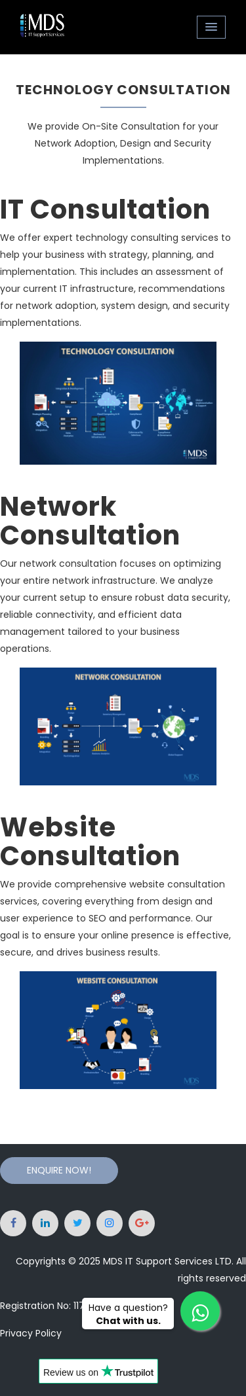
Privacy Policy (31, 1333)
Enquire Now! (59, 1170)
